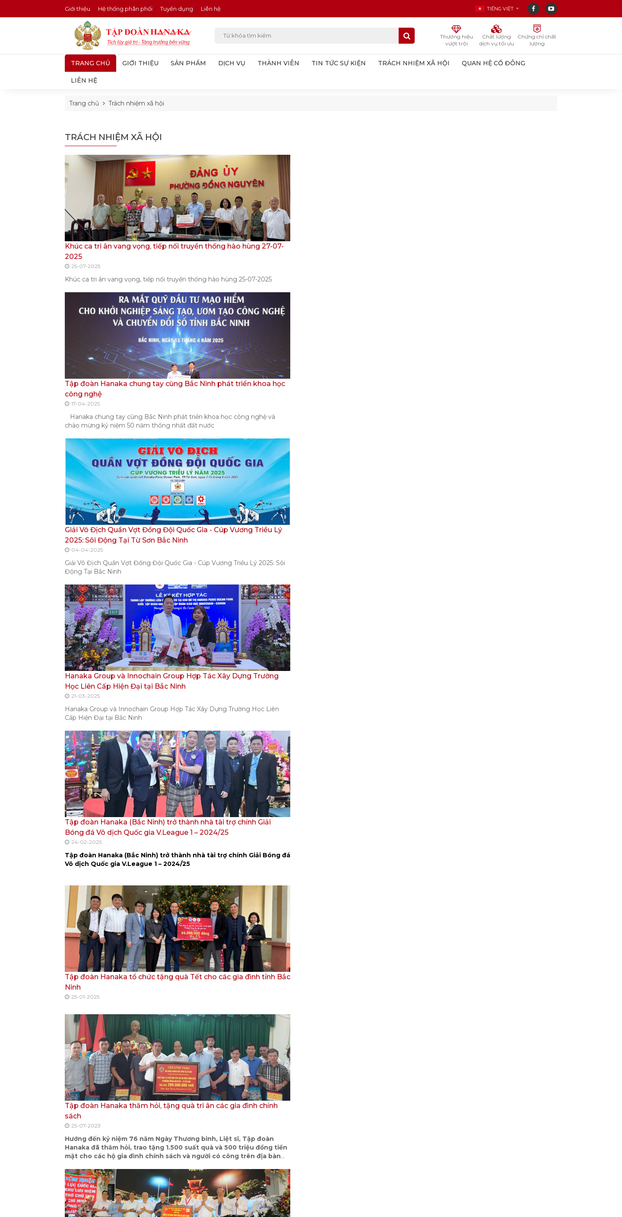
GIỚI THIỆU (140, 63)
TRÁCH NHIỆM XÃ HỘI (414, 63)
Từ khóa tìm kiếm (308, 36)
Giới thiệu (77, 8)
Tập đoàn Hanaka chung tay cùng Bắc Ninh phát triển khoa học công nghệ (243, 256)
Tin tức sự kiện (474, 183)
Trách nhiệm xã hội (136, 103)
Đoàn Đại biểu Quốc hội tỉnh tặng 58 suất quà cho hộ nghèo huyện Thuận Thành (119, 875)
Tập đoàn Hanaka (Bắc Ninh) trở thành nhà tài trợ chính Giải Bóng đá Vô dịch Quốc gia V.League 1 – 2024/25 (499, 493)
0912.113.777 (272, 978)
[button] (497, 8)
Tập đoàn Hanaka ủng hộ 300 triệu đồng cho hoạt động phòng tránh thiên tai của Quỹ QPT (247, 566)
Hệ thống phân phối (125, 8)
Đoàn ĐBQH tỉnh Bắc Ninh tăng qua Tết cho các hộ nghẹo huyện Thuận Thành (121, 720)
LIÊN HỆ (84, 80)
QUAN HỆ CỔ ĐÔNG (493, 63)
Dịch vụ (464, 149)
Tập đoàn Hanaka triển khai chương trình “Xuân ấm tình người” (365, 720)
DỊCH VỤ (231, 63)
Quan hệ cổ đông (479, 217)
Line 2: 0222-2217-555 (105, 1105)
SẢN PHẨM (188, 63)
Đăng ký (420, 1079)
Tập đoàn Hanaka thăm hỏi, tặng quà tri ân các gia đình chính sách (113, 566)
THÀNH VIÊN (278, 63)
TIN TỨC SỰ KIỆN (338, 63)
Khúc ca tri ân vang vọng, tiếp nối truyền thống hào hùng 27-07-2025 (117, 256)
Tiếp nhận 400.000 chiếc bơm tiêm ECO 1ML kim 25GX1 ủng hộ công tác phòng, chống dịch (247, 720)
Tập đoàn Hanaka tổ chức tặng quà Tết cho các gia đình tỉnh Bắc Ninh (371, 411)
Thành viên (469, 166)
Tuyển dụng (176, 8)
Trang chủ (90, 63)
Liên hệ (211, 8)
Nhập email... (364, 1079)
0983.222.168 (508, 978)
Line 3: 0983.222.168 (105, 1116)
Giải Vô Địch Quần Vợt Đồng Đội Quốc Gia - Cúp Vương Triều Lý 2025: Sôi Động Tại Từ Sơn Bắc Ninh (497, 402)
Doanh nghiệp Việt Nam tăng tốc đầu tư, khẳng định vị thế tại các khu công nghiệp (246, 1139)
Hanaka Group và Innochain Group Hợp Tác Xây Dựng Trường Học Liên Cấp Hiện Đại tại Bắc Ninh (500, 448)
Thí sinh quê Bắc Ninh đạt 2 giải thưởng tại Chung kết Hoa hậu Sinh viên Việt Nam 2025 (247, 1104)
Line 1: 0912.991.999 (103, 1094)
